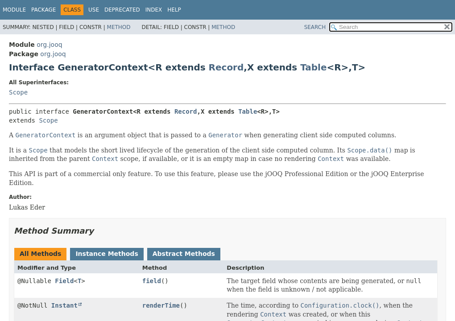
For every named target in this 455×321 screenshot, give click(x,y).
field (151, 280)
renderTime (161, 305)
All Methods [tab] (40, 253)
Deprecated (122, 10)
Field (64, 280)
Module (14, 10)
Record (226, 67)
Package (43, 10)
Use (93, 10)
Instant (64, 305)
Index (153, 10)
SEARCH (315, 27)
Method (119, 27)
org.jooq (49, 44)
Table (313, 67)
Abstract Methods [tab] (184, 253)
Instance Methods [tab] (106, 253)
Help (174, 10)
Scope (18, 92)
